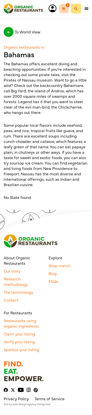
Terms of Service (50, 398)
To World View (22, 32)
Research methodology (16, 281)
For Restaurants (18, 312)
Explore (55, 257)
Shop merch (59, 265)
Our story (12, 271)
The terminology (18, 292)
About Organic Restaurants (17, 260)
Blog (53, 273)
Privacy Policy (16, 398)
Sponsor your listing (21, 349)
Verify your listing (19, 341)
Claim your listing (19, 333)
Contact (11, 300)
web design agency (24, 404)
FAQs (53, 281)
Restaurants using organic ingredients (21, 323)
